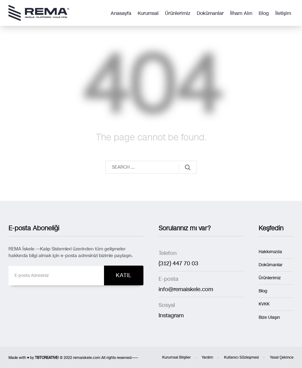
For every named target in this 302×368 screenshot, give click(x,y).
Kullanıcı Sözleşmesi (241, 357)
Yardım (207, 357)
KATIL (124, 275)
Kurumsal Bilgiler (176, 357)
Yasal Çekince (282, 357)
